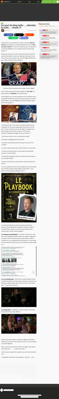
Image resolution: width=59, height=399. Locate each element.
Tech (29, 1)
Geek (38, 1)
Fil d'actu (42, 25)
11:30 (49, 56)
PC (43, 1)
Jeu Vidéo (19, 1)
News (50, 25)
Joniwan (8, 30)
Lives (53, 25)
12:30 (49, 44)
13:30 (49, 32)
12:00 (49, 49)
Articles (46, 25)
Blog (2, 23)
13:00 (49, 37)
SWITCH (46, 1)
